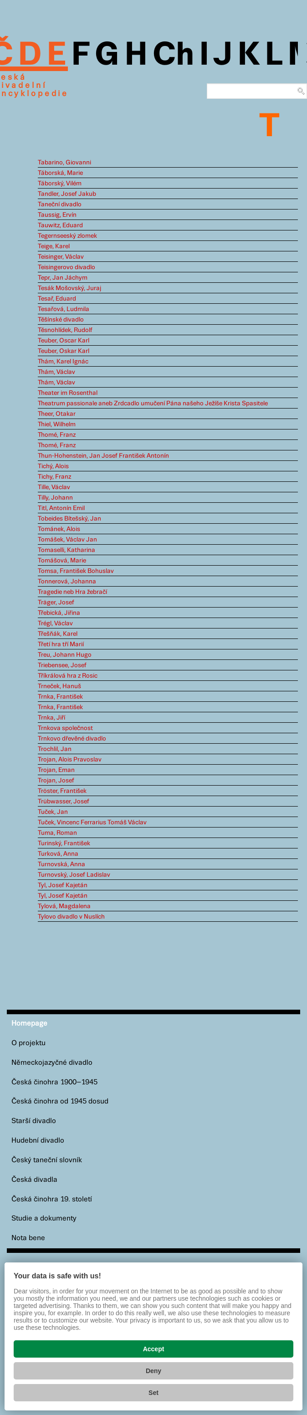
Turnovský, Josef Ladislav (74, 875)
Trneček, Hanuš (59, 686)
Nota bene (28, 1238)
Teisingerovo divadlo (66, 267)
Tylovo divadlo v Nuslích (71, 917)
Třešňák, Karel (57, 634)
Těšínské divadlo (61, 320)
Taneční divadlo (60, 204)
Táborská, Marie (60, 173)
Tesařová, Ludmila (63, 309)
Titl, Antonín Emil (61, 508)
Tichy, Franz (54, 477)
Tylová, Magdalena (64, 906)
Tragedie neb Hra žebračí (72, 592)
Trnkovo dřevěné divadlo (72, 739)
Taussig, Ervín (57, 215)
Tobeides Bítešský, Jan (69, 519)
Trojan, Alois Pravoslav (70, 759)
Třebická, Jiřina (59, 613)
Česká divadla (34, 1180)
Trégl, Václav (55, 623)
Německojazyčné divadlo (51, 1063)
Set (153, 1392)
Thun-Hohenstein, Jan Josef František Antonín (103, 456)
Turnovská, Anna (61, 864)
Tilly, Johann (55, 498)
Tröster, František (62, 791)
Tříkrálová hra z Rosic (67, 676)
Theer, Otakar (57, 414)
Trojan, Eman (56, 770)
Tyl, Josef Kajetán (62, 885)
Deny (153, 1370)
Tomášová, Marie (62, 560)
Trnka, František (60, 697)
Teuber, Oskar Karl (63, 351)
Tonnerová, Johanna (67, 581)
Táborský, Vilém (60, 183)
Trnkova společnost (65, 728)
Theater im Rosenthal (67, 393)
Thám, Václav (56, 372)
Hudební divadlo (37, 1140)
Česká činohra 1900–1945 (54, 1082)
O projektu (28, 1043)
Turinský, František (64, 843)
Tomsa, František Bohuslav (76, 571)
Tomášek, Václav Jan (67, 539)
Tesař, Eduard (57, 299)
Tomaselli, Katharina (66, 550)
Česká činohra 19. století (51, 1199)
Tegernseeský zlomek (67, 236)
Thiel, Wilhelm (57, 424)
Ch (173, 55)
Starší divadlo (33, 1121)
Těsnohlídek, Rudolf (65, 330)
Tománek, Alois (59, 529)
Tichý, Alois (53, 466)
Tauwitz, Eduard (60, 225)
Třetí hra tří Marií (61, 644)
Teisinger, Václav (61, 257)
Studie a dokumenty (44, 1218)
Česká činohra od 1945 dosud (59, 1101)
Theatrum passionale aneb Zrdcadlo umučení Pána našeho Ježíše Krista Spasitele (153, 403)
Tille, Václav (54, 487)
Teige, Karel (54, 246)
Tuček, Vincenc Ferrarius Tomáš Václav (92, 822)
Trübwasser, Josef (63, 801)
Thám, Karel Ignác (63, 361)
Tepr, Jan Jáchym (62, 278)
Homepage (29, 1023)
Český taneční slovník (46, 1160)
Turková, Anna (58, 854)
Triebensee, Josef (62, 665)
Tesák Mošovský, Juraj (69, 288)
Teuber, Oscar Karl (63, 340)
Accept (153, 1349)
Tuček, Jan (53, 812)
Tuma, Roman (57, 833)
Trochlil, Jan (55, 749)
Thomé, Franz (57, 435)
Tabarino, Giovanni (64, 162)
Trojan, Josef (56, 780)
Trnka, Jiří (51, 718)
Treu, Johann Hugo (65, 655)
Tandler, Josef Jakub (67, 194)
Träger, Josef (56, 602)
